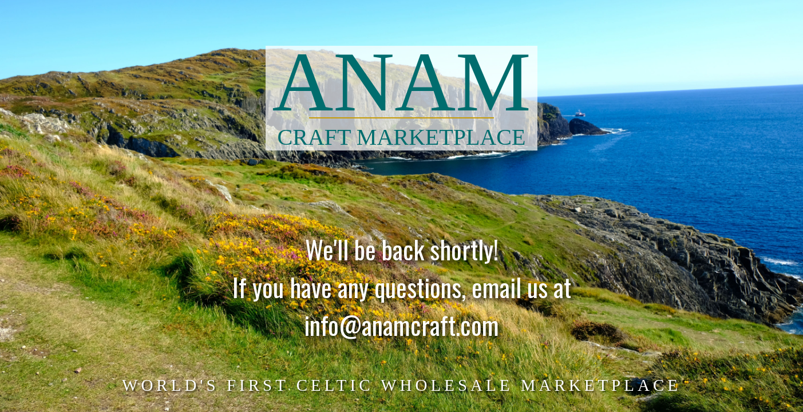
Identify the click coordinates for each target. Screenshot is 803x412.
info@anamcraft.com (401, 330)
